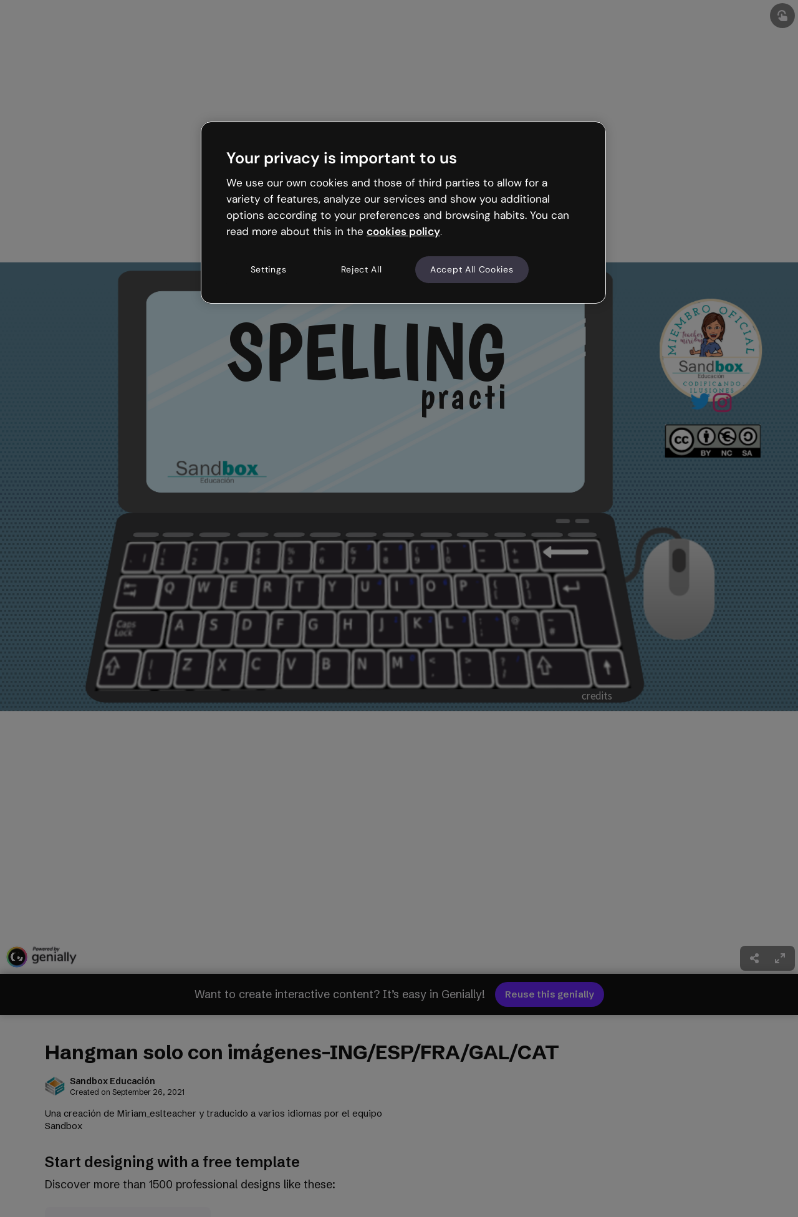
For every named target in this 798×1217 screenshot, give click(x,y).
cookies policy (403, 231)
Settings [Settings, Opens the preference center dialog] (269, 269)
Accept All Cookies (472, 269)
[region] (403, 213)
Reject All (361, 269)
